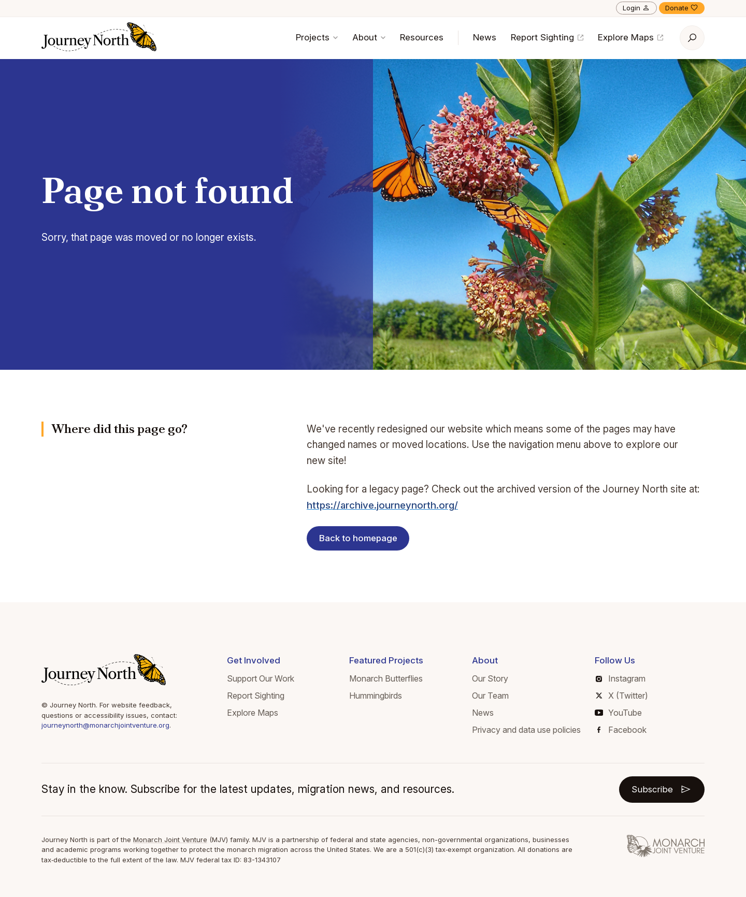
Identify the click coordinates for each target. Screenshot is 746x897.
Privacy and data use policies (526, 730)
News (484, 37)
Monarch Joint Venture (170, 839)
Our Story (490, 678)
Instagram (620, 678)
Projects (317, 37)
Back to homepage (358, 538)
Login (636, 8)
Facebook (622, 730)
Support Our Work (260, 678)
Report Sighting (547, 37)
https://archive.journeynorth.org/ (382, 505)
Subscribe (662, 789)
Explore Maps (630, 37)
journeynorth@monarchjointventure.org (105, 725)
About (368, 37)
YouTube (618, 712)
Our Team (490, 695)
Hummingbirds (375, 695)
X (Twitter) (622, 695)
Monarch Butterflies (386, 678)
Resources (421, 37)
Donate (681, 8)
